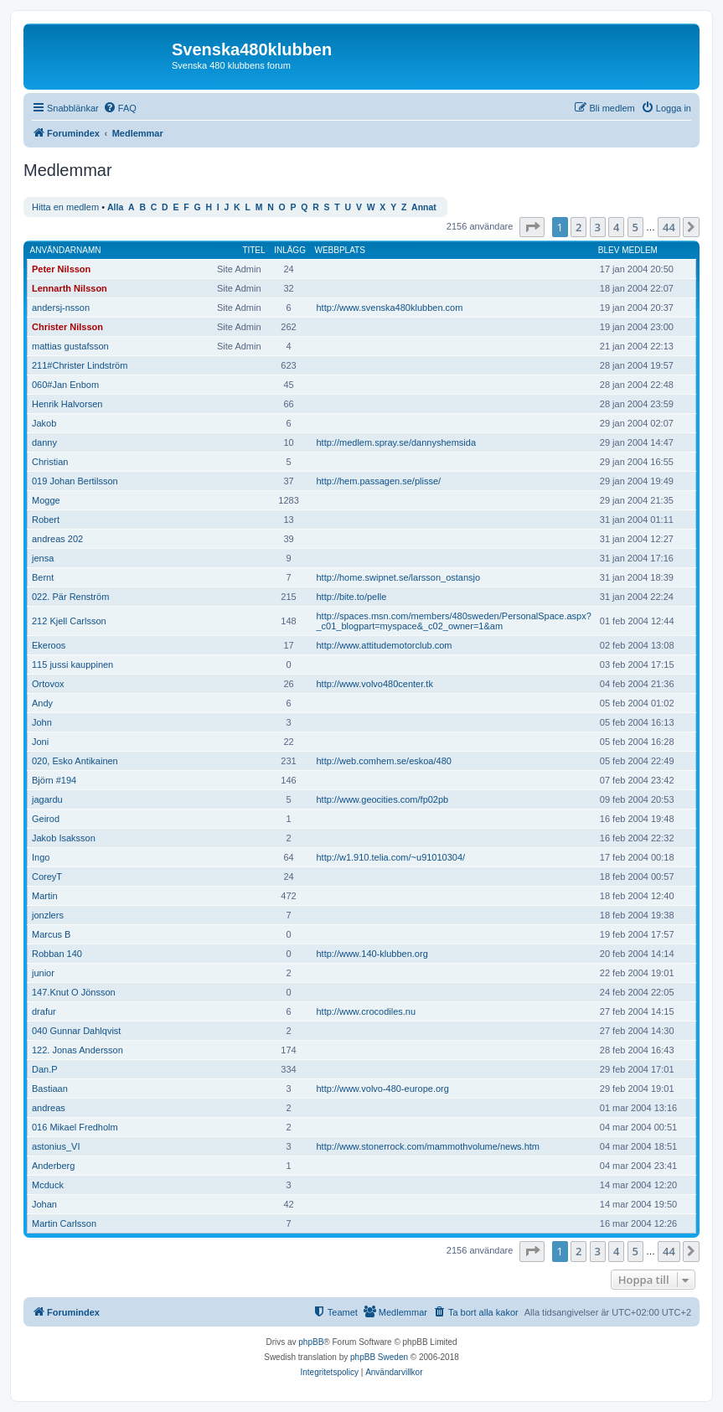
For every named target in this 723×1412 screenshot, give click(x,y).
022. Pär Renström (70, 597)
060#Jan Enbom (65, 385)
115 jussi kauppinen (72, 664)
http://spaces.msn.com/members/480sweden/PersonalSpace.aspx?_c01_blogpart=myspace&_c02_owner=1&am (453, 621)
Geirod (45, 819)
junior (43, 973)
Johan (44, 1204)
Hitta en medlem (65, 207)
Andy (42, 703)
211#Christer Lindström (79, 365)
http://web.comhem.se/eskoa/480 (383, 761)
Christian (50, 462)
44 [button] (669, 227)
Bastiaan (50, 1089)
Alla (115, 207)
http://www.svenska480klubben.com (389, 308)
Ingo (40, 857)
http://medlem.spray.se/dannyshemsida (396, 442)
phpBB (310, 1342)
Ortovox (48, 684)
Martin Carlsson (64, 1223)
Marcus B (51, 934)
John (42, 722)
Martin (45, 896)
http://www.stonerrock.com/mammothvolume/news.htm (428, 1146)
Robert (45, 520)
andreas (48, 1108)
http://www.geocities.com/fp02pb (382, 799)
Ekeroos (48, 645)
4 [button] (616, 227)
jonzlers (48, 915)
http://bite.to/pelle (351, 597)
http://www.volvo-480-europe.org (382, 1089)
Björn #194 (54, 780)
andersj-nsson (61, 308)
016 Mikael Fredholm (75, 1127)
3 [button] (598, 227)
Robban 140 (57, 954)
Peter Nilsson (61, 269)
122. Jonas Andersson (77, 1050)
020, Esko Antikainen (75, 761)
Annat (423, 207)
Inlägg (290, 250)
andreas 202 (57, 539)
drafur (44, 1011)
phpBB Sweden (379, 1357)
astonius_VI (56, 1146)
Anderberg (53, 1166)
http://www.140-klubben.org (371, 954)
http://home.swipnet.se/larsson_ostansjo (398, 577)
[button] (532, 227)
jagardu (47, 799)
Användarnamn (65, 250)
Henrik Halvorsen (67, 404)
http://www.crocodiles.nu (366, 1011)
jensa (43, 558)
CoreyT (47, 877)
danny (44, 442)
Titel (253, 250)
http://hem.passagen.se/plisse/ (378, 481)
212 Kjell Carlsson (69, 621)
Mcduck (48, 1185)
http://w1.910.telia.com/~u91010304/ (390, 857)
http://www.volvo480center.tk (374, 684)
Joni (40, 742)
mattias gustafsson (70, 346)
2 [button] (578, 227)
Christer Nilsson (67, 327)
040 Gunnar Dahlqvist (76, 1031)
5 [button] (635, 227)
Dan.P (45, 1069)
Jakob (44, 423)
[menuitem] (120, 108)
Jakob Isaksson (64, 838)
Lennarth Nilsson (69, 288)
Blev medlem (628, 250)
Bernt (43, 577)
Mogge (46, 500)
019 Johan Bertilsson (75, 481)
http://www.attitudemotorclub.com (384, 645)
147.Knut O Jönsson (74, 992)
